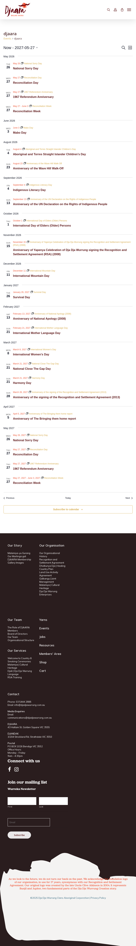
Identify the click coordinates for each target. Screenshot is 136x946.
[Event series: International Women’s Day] (42, 349)
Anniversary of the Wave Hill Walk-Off (38, 168)
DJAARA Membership (19, 559)
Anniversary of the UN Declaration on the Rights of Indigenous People (60, 204)
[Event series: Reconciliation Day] (31, 77)
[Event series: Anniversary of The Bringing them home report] (49, 414)
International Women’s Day (31, 354)
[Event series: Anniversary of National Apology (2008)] (51, 314)
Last (41, 806)
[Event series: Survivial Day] (38, 292)
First (10, 806)
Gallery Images (16, 562)
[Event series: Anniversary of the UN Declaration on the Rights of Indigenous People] (61, 199)
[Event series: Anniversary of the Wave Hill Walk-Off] (43, 163)
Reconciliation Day (25, 82)
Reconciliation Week (27, 111)
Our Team (13, 637)
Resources (46, 645)
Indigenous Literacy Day (29, 190)
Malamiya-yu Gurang (19, 553)
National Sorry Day (25, 68)
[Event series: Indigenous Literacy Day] (39, 185)
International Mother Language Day (37, 333)
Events (7, 38)
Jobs (42, 637)
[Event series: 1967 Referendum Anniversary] (37, 92)
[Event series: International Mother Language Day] (49, 328)
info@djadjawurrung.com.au (29, 705)
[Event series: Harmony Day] (37, 378)
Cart (42, 671)
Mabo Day (20, 132)
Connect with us (24, 760)
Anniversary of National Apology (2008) (39, 318)
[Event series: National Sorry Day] (31, 63)
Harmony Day (22, 382)
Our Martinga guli (17, 556)
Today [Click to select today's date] (68, 498)
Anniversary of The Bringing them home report (44, 418)
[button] (129, 10)
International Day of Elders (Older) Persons (42, 225)
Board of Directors (18, 633)
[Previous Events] (9, 498)
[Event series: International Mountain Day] (41, 271)
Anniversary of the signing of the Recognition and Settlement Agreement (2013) (66, 397)
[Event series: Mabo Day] (26, 128)
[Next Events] (129, 498)
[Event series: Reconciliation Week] (40, 106)
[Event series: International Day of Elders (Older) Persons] (45, 220)
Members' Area (50, 654)
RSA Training (15, 677)
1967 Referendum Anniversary (33, 96)
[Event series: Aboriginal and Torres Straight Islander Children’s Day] (49, 149)
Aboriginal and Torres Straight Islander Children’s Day (49, 154)
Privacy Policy (98, 897)
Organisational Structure (21, 640)
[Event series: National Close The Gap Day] (44, 363)
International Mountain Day (31, 275)
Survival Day (21, 297)
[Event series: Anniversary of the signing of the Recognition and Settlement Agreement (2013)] (67, 392)
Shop (43, 662)
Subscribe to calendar (66, 509)
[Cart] (122, 9)
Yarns (43, 620)
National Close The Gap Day (32, 368)
